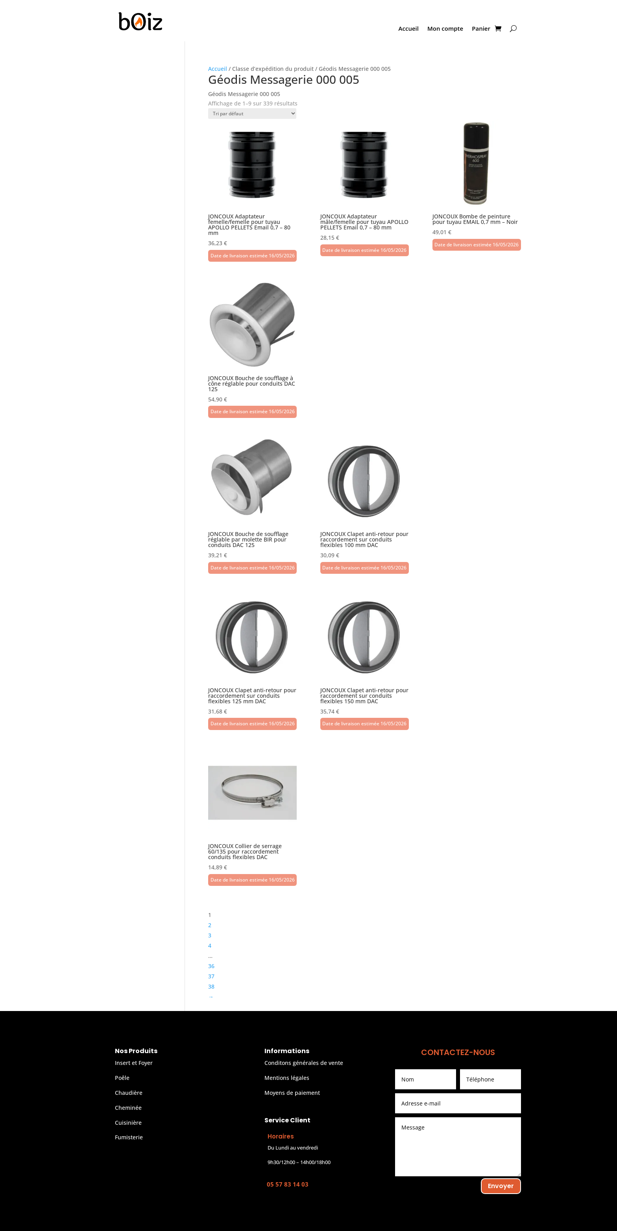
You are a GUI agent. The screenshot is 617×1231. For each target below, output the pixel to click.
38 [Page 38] (211, 986)
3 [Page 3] (209, 935)
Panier (481, 29)
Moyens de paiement (292, 1092)
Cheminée (128, 1107)
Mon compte (445, 29)
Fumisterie (129, 1137)
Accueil (409, 29)
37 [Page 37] (211, 976)
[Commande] (252, 113)
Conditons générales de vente (303, 1062)
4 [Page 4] (209, 945)
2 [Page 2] (209, 925)
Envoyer (501, 1185)
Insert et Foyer (134, 1062)
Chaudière (128, 1092)
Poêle (122, 1077)
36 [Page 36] (211, 966)
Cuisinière (128, 1122)
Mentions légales (286, 1077)
